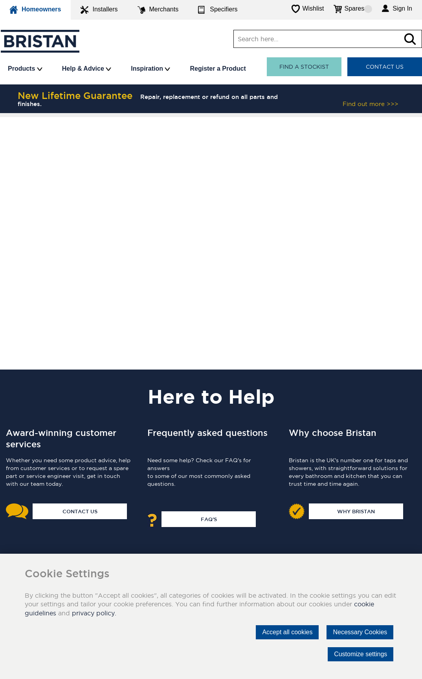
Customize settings (360, 654)
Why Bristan (356, 511)
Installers (99, 10)
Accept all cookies (287, 632)
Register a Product (218, 68)
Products (25, 68)
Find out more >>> (370, 104)
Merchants (158, 10)
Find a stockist (304, 67)
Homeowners (35, 10)
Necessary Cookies (360, 632)
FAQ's (209, 519)
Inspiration (150, 68)
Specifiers (217, 10)
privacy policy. (94, 613)
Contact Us (385, 67)
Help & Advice (86, 68)
